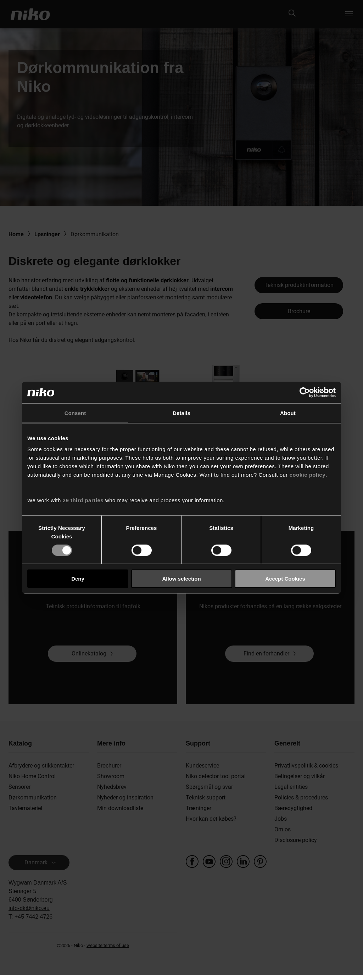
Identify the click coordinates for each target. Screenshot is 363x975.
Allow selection (181, 579)
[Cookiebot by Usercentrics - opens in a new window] (305, 392)
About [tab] (288, 413)
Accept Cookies (285, 579)
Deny (77, 579)
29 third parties (83, 500)
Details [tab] (181, 413)
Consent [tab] (75, 413)
